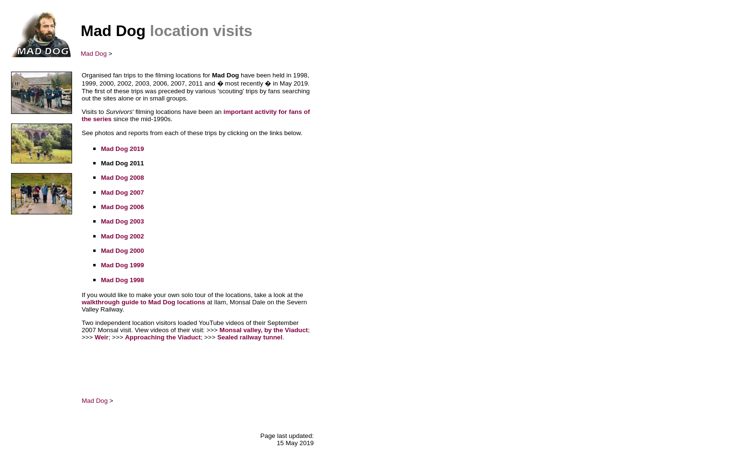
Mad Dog (94, 53)
